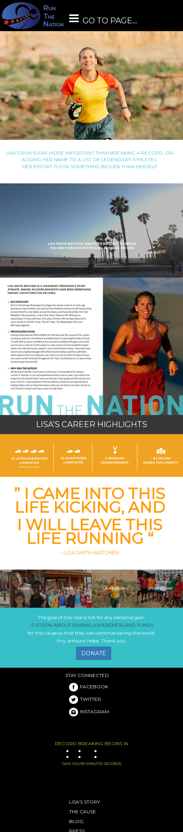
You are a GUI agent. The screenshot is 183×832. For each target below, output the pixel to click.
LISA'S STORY (84, 802)
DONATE (93, 653)
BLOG (76, 821)
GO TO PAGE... (103, 20)
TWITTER (85, 699)
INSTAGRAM (89, 711)
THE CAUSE (82, 811)
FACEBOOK (88, 687)
